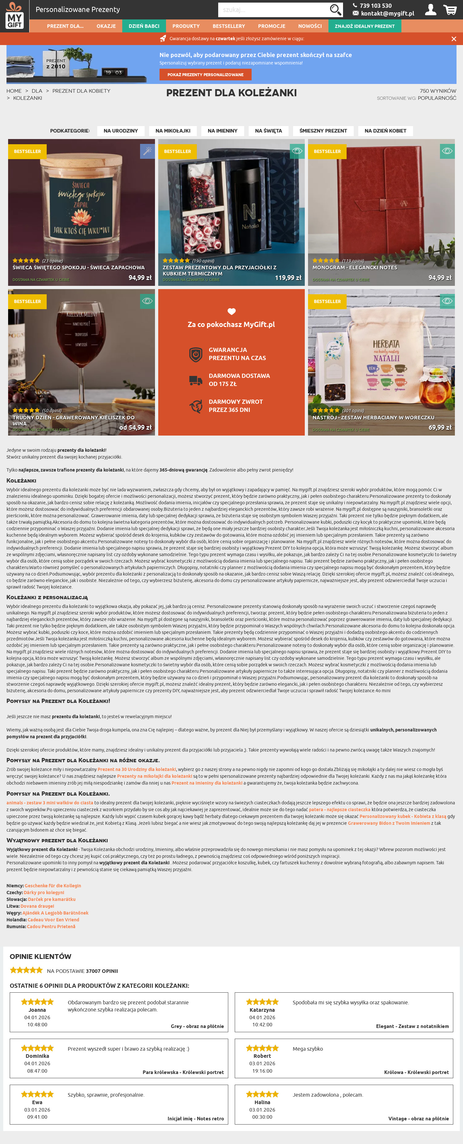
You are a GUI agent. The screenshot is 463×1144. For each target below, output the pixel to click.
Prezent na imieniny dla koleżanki (207, 783)
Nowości (310, 26)
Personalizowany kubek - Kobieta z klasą (403, 817)
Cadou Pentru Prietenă (51, 927)
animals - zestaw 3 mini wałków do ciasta (49, 803)
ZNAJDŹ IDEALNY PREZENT (365, 26)
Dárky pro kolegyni (44, 893)
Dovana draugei (37, 907)
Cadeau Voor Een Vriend (53, 920)
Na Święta (268, 131)
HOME (14, 91)
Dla (37, 91)
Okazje (106, 26)
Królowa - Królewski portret (416, 1072)
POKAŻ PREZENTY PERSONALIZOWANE (205, 74)
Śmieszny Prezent (323, 131)
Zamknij (454, 38)
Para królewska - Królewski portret (183, 1072)
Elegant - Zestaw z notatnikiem (412, 1026)
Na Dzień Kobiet (386, 131)
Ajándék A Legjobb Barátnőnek (55, 913)
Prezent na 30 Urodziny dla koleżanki (137, 770)
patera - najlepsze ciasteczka (340, 810)
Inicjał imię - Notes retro (196, 1119)
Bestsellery (229, 26)
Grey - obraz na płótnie (197, 1026)
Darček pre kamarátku (52, 900)
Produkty (186, 26)
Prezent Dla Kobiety (82, 91)
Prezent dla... (65, 26)
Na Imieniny (223, 131)
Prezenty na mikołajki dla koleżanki (154, 777)
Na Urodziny (121, 131)
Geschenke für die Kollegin (53, 886)
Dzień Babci (144, 26)
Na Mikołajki (173, 131)
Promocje (271, 26)
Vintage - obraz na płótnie (418, 1119)
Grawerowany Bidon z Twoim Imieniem (389, 824)
